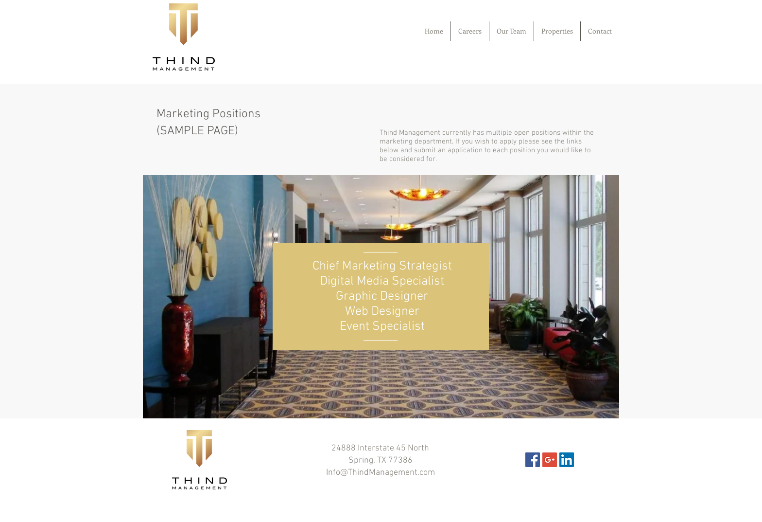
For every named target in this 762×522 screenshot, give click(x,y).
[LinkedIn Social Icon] (566, 459)
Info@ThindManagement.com (380, 473)
